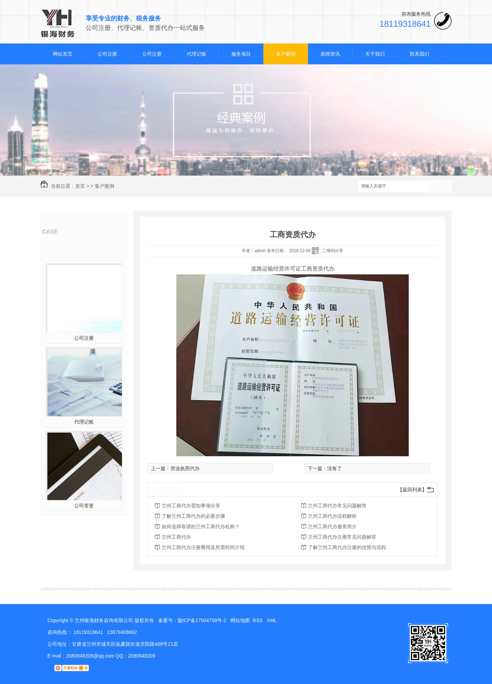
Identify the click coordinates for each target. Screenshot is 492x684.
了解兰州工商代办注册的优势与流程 (347, 547)
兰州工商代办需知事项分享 (191, 505)
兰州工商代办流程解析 (332, 516)
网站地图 (240, 620)
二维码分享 (332, 250)
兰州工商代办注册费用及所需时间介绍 (203, 547)
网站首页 (62, 54)
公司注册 (107, 54)
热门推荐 (63, 249)
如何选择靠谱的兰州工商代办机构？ (201, 526)
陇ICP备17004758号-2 (202, 620)
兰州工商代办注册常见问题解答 (342, 537)
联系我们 (419, 54)
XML (272, 620)
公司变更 (84, 505)
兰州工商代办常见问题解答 (337, 505)
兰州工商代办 (176, 537)
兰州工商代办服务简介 (332, 526)
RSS (258, 620)
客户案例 (285, 54)
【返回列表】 (412, 489)
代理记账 (196, 54)
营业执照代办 (185, 468)
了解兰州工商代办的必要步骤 (193, 516)
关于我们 (375, 54)
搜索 (439, 187)
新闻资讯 (330, 54)
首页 (80, 186)
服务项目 (241, 54)
